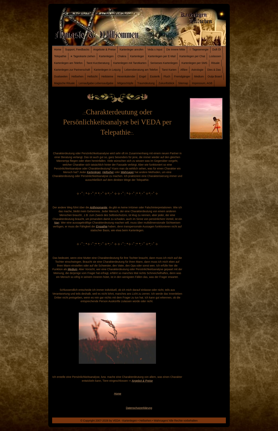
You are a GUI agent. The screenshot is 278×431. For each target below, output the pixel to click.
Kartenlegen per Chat (192, 56)
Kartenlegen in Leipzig (107, 69)
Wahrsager (127, 172)
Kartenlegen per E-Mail (161, 56)
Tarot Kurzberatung (97, 63)
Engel (142, 76)
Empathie (101, 226)
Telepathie (60, 56)
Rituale (215, 63)
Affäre (183, 69)
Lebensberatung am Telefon (141, 69)
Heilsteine (107, 76)
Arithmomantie (98, 207)
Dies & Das (214, 69)
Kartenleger (137, 56)
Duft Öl (216, 49)
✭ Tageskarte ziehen (82, 56)
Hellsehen (77, 76)
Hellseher (108, 172)
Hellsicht (92, 76)
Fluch (167, 76)
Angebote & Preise (104, 49)
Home (57, 49)
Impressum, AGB (202, 83)
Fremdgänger (182, 76)
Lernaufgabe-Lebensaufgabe (96, 83)
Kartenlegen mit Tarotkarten (130, 63)
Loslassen (215, 56)
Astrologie (197, 69)
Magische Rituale (64, 83)
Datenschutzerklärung (139, 407)
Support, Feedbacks (77, 49)
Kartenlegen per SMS (194, 63)
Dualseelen (61, 76)
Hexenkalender (126, 76)
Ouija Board (215, 76)
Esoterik (155, 76)
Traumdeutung (146, 83)
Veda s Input (154, 49)
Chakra (122, 56)
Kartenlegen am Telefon (68, 63)
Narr (56, 222)
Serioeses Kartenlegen (164, 63)
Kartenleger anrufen (131, 49)
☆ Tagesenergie (198, 49)
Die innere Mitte (175, 49)
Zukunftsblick (166, 83)
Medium (199, 76)
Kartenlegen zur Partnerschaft (72, 69)
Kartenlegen (106, 56)
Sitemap (183, 83)
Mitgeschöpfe (125, 83)
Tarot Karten (169, 69)
